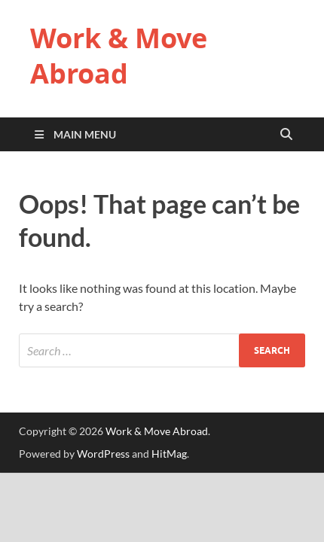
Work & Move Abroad (118, 56)
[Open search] (286, 134)
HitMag (169, 453)
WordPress (103, 453)
